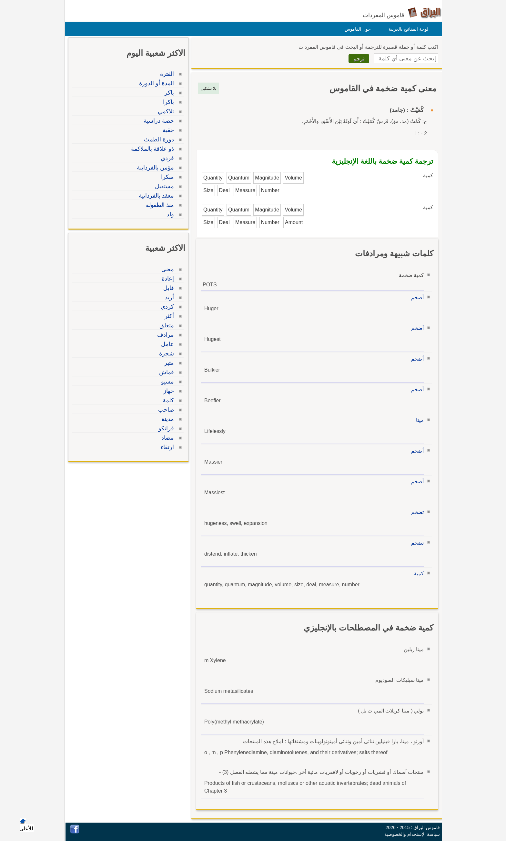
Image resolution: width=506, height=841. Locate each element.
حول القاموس (356, 29)
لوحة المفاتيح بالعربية (407, 29)
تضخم (416, 512)
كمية (417, 573)
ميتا (418, 420)
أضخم (416, 297)
